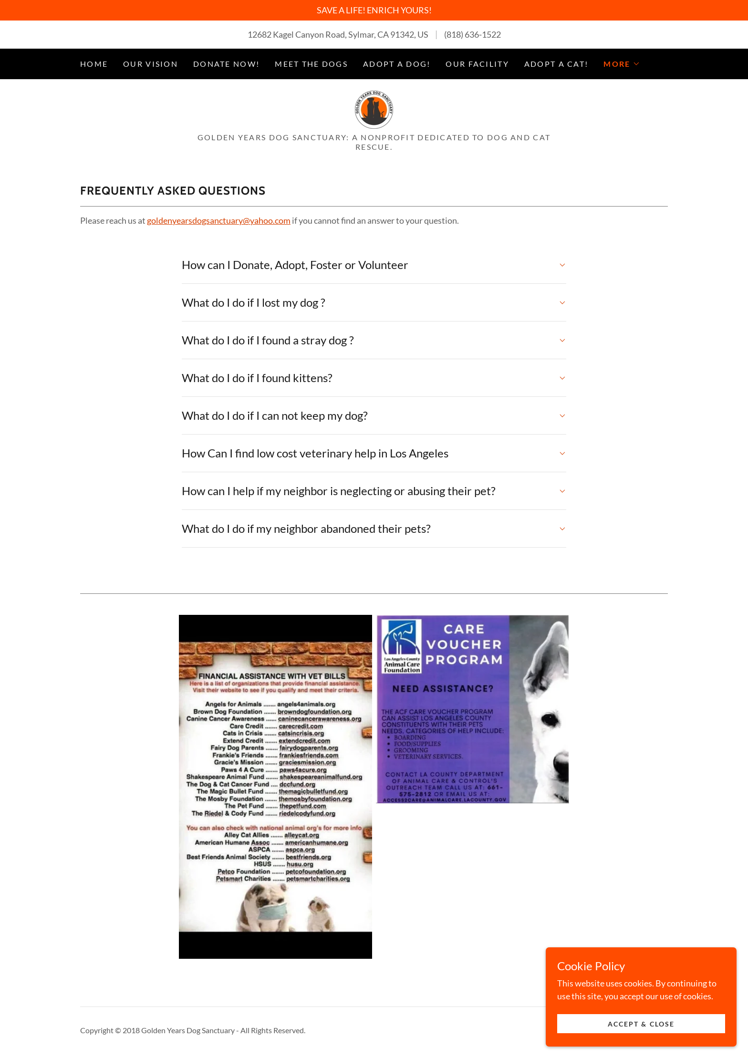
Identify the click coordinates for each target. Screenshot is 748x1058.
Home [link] (94, 63)
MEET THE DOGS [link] (311, 63)
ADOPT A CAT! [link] (556, 63)
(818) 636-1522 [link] (472, 34)
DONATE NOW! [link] (226, 63)
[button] (621, 64)
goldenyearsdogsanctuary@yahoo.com (219, 220)
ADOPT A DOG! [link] (396, 63)
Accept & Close (641, 1037)
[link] (374, 109)
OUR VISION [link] (150, 63)
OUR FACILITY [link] (477, 63)
